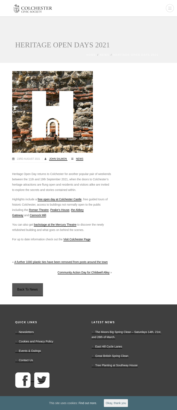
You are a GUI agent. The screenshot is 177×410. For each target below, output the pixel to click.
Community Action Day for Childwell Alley (84, 272)
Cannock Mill (38, 215)
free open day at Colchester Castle (60, 199)
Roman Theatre (39, 210)
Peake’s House (59, 210)
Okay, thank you (116, 403)
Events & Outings (30, 350)
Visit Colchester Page (77, 239)
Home (91, 54)
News (104, 54)
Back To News (27, 289)
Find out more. (88, 403)
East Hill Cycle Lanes (108, 346)
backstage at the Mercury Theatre (55, 224)
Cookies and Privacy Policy (36, 341)
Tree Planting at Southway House (116, 365)
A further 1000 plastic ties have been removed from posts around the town (61, 262)
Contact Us (26, 360)
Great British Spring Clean (112, 356)
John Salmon (58, 158)
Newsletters (26, 332)
